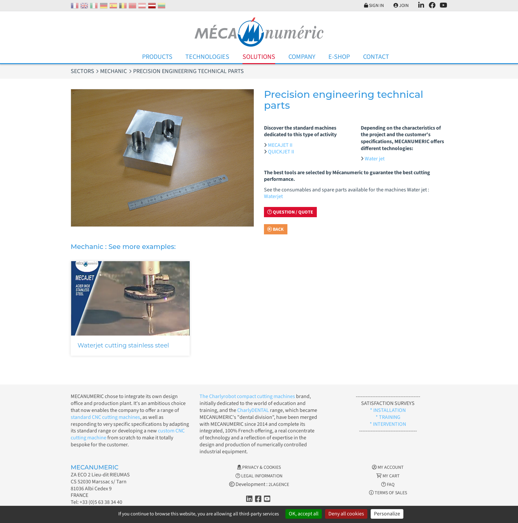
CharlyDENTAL (253, 410)
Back (275, 229)
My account (388, 467)
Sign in (374, 5)
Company (301, 56)
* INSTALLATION (388, 410)
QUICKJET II (281, 151)
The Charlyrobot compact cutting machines (247, 396)
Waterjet (273, 196)
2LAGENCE (279, 484)
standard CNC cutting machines (105, 417)
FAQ (387, 484)
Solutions (258, 56)
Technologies (207, 56)
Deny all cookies (346, 513)
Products (157, 56)
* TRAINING (388, 417)
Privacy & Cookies (259, 467)
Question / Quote (290, 212)
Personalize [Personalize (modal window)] (387, 513)
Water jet (375, 158)
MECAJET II (280, 145)
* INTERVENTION (388, 424)
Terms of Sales (388, 493)
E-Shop (339, 56)
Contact (376, 56)
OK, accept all (303, 513)
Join (401, 5)
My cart (388, 476)
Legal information (259, 476)
